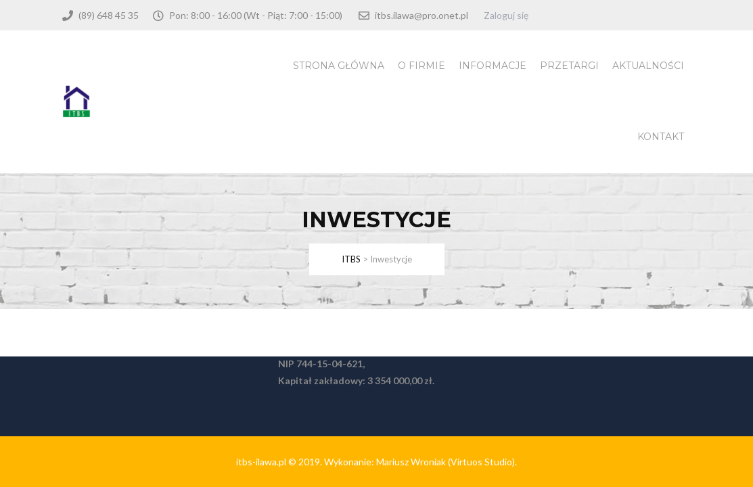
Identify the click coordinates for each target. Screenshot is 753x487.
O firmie (421, 66)
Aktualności (648, 66)
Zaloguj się (506, 15)
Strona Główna (338, 66)
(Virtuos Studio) (481, 461)
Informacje (492, 66)
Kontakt (660, 137)
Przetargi (569, 66)
